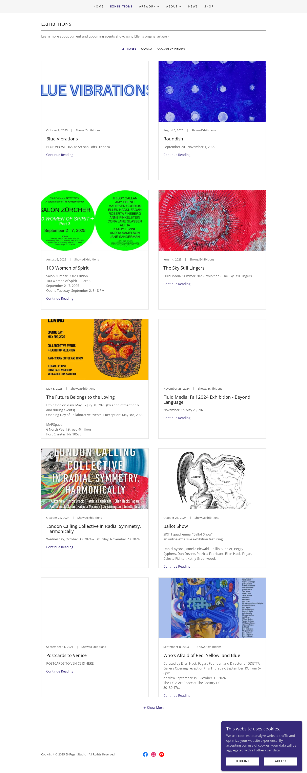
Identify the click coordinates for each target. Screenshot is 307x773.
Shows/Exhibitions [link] (171, 49)
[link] (95, 120)
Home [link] (99, 6)
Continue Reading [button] (59, 155)
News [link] (193, 6)
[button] (149, 6)
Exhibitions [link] (121, 6)
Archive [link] (146, 49)
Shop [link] (208, 6)
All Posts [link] (129, 49)
